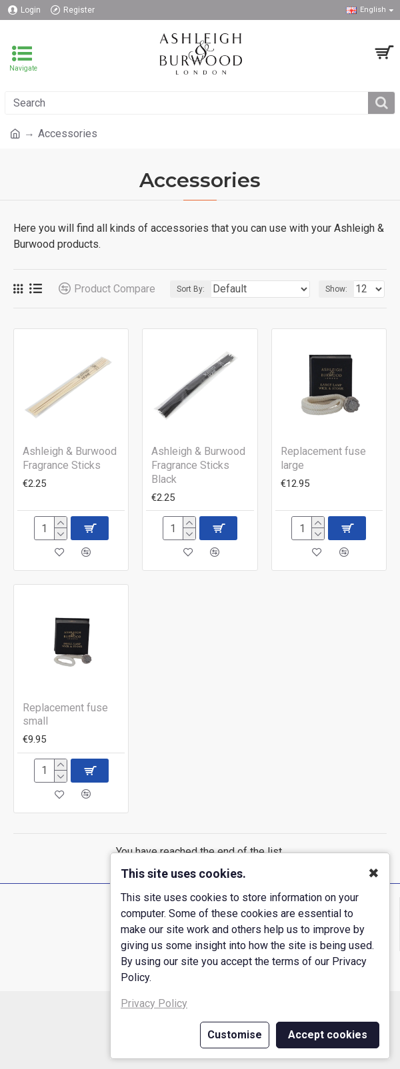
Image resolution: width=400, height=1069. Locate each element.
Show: (336, 289)
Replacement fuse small (65, 714)
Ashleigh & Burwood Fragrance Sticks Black (198, 465)
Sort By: (191, 289)
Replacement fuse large (323, 458)
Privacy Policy (154, 1003)
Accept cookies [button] (327, 1034)
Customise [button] (234, 1034)
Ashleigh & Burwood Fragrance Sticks (70, 458)
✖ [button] (373, 873)
